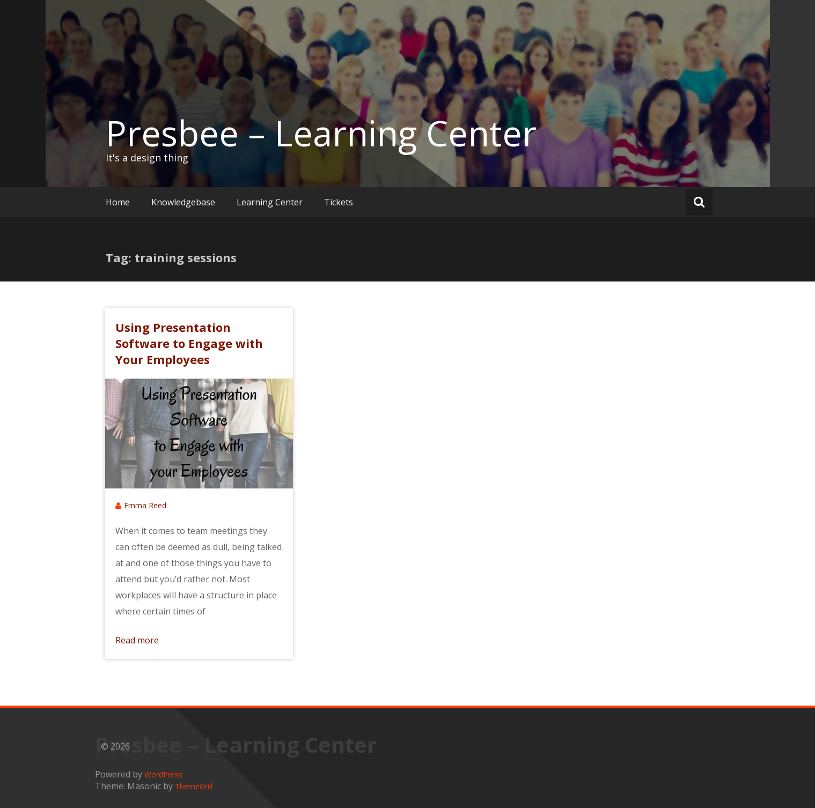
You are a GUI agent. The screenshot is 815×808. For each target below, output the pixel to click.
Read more (137, 640)
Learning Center (270, 202)
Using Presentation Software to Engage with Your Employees (189, 343)
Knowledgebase (183, 202)
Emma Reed (145, 505)
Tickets (338, 202)
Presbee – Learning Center (321, 133)
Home (118, 202)
